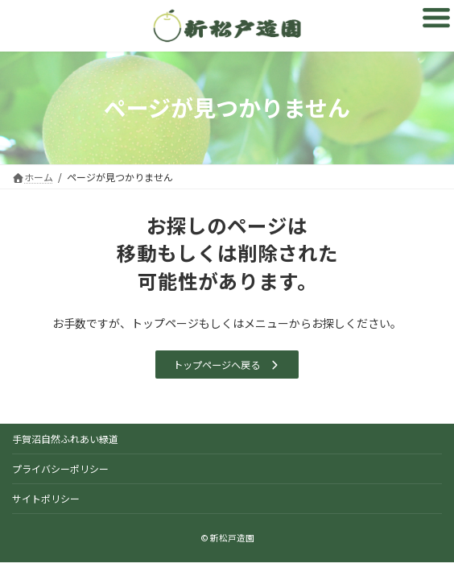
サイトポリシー (46, 498)
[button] (226, 364)
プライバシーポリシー (60, 468)
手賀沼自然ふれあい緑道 (65, 438)
